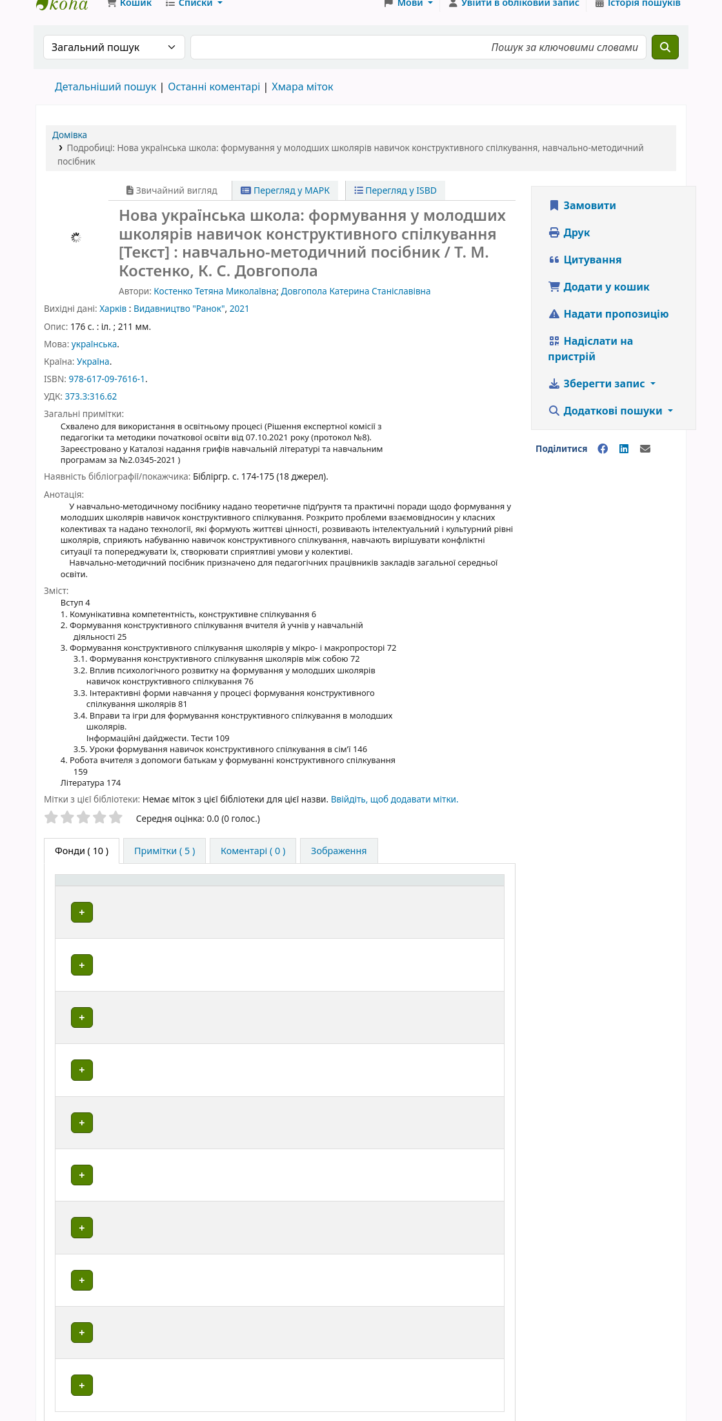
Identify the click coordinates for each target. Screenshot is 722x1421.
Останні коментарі (214, 102)
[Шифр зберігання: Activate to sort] (377, 909)
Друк (569, 248)
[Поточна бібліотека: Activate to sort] (244, 909)
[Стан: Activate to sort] (479, 909)
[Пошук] (665, 62)
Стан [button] (469, 916)
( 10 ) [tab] (81, 866)
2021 (240, 324)
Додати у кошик (599, 302)
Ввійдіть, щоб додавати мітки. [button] (395, 814)
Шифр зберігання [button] (349, 916)
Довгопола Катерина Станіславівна (356, 306)
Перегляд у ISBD (395, 205)
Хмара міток (302, 102)
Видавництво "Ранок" (179, 324)
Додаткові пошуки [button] (606, 426)
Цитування (584, 275)
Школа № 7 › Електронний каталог (68, 18)
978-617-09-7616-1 (106, 394)
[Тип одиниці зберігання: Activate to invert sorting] (121, 909)
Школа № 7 (115, 1373)
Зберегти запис (598, 399)
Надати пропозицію (608, 329)
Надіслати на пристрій (590, 364)
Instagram (442, 1373)
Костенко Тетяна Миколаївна (215, 306)
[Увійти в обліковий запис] (513, 18)
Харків (112, 324)
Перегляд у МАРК (285, 205)
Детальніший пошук (105, 102)
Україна (93, 377)
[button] (129, 18)
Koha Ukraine (606, 1373)
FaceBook (279, 1373)
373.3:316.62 (91, 411)
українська (94, 359)
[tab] (164, 866)
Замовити (582, 221)
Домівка (69, 150)
